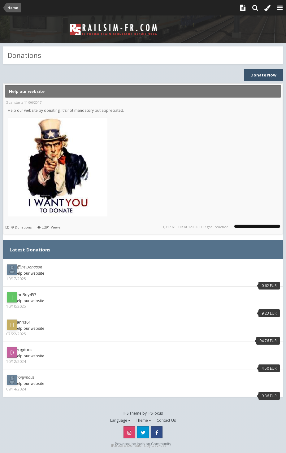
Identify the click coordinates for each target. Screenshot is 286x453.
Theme (143, 420)
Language (120, 420)
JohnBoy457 (25, 294)
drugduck (23, 349)
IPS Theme (132, 413)
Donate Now (263, 75)
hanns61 (22, 322)
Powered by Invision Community (143, 443)
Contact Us (166, 420)
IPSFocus (155, 413)
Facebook (156, 432)
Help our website (27, 91)
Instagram (129, 432)
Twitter (143, 432)
